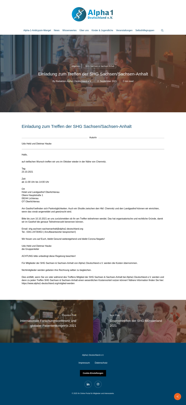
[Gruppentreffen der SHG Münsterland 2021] (139, 321)
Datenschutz (101, 363)
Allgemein (76, 66)
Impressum (84, 363)
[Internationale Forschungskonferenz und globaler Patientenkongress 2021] (46, 321)
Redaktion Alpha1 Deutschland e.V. (74, 81)
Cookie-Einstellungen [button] (93, 373)
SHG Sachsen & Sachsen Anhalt (99, 66)
